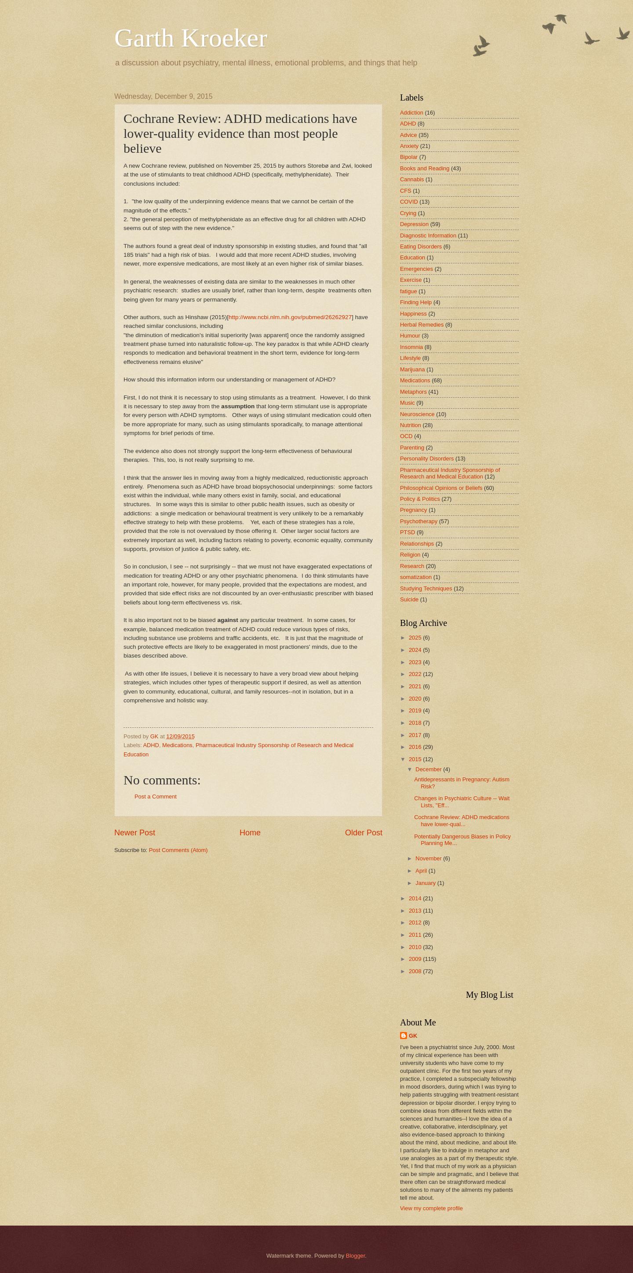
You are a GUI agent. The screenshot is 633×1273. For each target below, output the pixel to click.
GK (413, 1035)
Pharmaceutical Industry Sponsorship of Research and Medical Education (450, 473)
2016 (416, 747)
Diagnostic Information (428, 235)
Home (250, 832)
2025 (416, 637)
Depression (414, 224)
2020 (416, 698)
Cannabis (412, 179)
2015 (416, 759)
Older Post (363, 832)
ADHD (151, 745)
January (426, 883)
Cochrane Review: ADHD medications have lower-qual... (461, 820)
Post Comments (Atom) (178, 850)
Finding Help (416, 302)
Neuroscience (417, 414)
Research (412, 566)
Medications (177, 745)
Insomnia (411, 347)
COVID (409, 201)
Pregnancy (413, 510)
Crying (408, 213)
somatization (416, 577)
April (421, 870)
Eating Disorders (421, 246)
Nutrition (410, 425)
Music (407, 402)
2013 (416, 910)
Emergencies (416, 269)
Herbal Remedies (422, 324)
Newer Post (134, 832)
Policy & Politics (420, 499)
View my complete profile (431, 1208)
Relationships (417, 543)
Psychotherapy (418, 521)
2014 (416, 898)
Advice (408, 135)
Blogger (355, 1255)
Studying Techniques (426, 588)
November (429, 858)
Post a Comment (156, 796)
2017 (416, 735)
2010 (416, 947)
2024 (416, 650)
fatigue (408, 291)
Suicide (409, 599)
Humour (410, 335)
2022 (416, 674)
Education (412, 257)
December (429, 769)
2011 (416, 934)
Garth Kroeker (190, 37)
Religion (410, 554)
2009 (416, 959)
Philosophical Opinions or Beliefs (441, 488)
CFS (405, 190)
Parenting (412, 447)
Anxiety (409, 146)
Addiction (411, 112)
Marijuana (412, 369)
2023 (416, 662)
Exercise (411, 280)
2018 (416, 722)
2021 (416, 686)
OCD (406, 436)
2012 (416, 922)
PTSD (407, 532)
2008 (416, 971)
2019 (416, 710)
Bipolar (409, 157)
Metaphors (413, 391)
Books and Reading (424, 168)
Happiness (413, 313)
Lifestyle (410, 358)
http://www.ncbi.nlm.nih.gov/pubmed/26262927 (290, 317)
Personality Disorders (427, 458)
